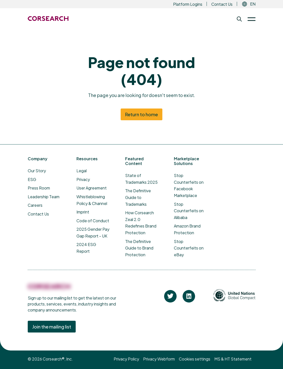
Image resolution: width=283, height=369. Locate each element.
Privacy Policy (126, 359)
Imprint (82, 211)
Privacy (83, 179)
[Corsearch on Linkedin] (189, 296)
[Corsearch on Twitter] (170, 296)
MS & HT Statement (233, 359)
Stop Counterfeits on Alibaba (189, 211)
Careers (35, 205)
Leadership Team (43, 196)
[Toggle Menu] (250, 19)
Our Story (37, 170)
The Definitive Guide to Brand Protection (139, 248)
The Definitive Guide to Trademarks (138, 197)
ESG (32, 179)
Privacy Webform (159, 359)
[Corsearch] (49, 289)
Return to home (141, 114)
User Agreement (91, 187)
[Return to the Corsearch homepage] (48, 18)
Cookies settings (194, 359)
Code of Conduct (92, 220)
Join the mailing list (51, 327)
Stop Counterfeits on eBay (189, 248)
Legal (81, 170)
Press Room (39, 187)
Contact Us (222, 4)
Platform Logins (187, 4)
